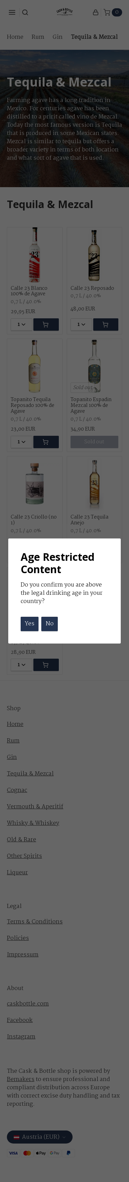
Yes (29, 623)
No (50, 623)
